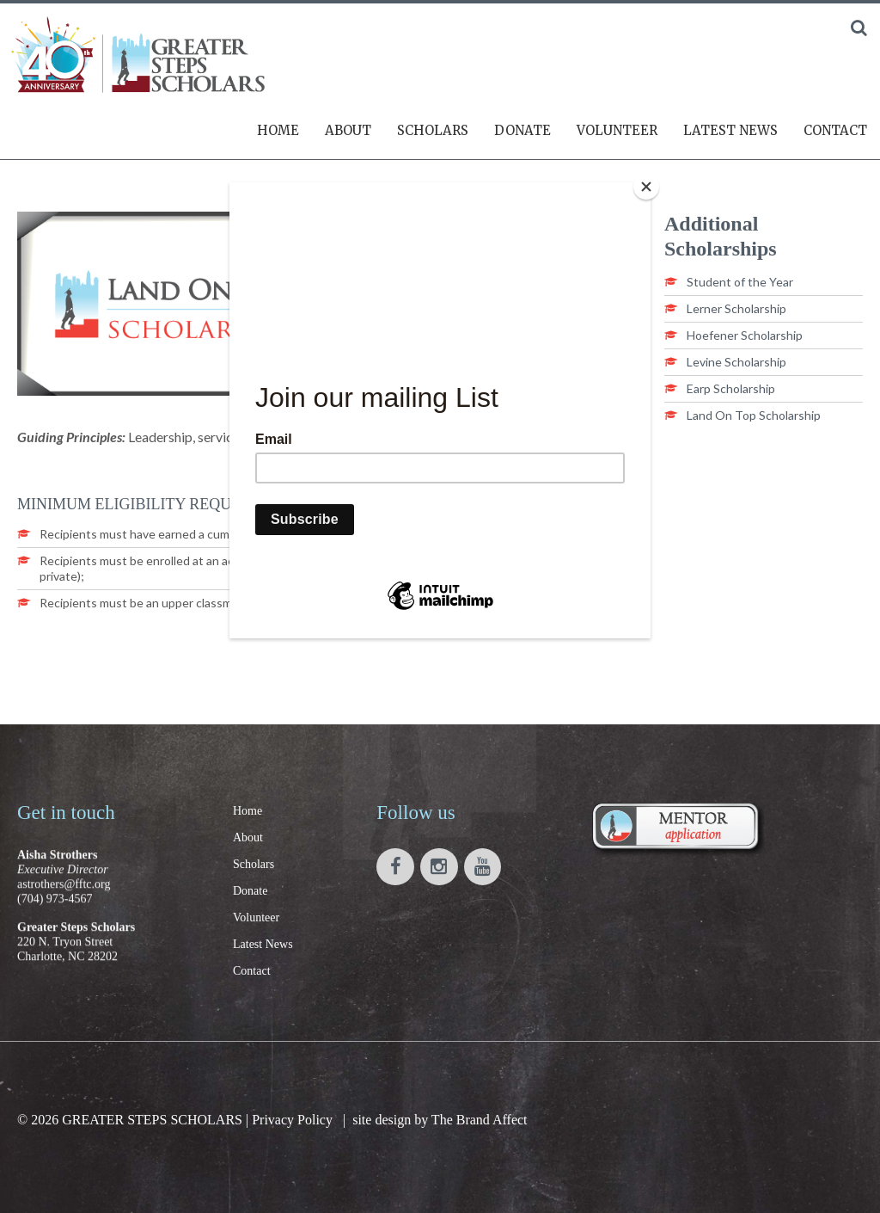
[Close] (646, 187)
